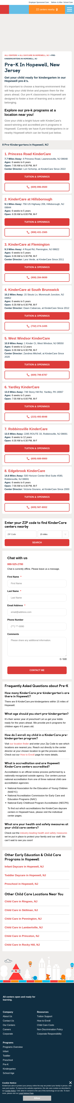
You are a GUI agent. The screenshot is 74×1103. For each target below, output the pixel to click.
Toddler (6, 1056)
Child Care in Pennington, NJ (23, 918)
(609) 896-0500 (37, 187)
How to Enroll (27, 754)
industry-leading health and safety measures (43, 833)
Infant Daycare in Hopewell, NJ (24, 866)
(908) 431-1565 (37, 232)
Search (37, 542)
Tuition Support (44, 1016)
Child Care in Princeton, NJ (22, 936)
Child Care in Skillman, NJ (21, 910)
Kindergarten (9, 1069)
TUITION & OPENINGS (37, 176)
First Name (37, 581)
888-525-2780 (15, 564)
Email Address (37, 610)
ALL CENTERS (11, 55)
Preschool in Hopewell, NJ (21, 883)
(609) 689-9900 (37, 458)
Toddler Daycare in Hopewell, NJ (25, 875)
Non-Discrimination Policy (50, 1029)
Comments (13, 634)
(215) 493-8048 (37, 416)
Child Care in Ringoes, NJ (21, 901)
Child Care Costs (45, 1025)
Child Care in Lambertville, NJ (24, 927)
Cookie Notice (10, 1091)
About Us (7, 1016)
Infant (5, 1051)
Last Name (37, 596)
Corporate (8, 1034)
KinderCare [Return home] (4, 9)
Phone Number (37, 624)
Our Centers (9, 1025)
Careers (7, 1029)
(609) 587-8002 (37, 507)
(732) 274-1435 (37, 326)
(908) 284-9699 (37, 277)
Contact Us (8, 1021)
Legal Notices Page (26, 1093)
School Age (8, 1073)
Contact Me (37, 670)
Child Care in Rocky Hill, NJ (22, 944)
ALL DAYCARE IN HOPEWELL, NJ (34, 55)
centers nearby (45, 9)
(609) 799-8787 (37, 375)
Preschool (8, 1060)
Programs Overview (13, 1047)
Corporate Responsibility (49, 1034)
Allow (37, 1098)
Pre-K (6, 1064)
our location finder (19, 743)
